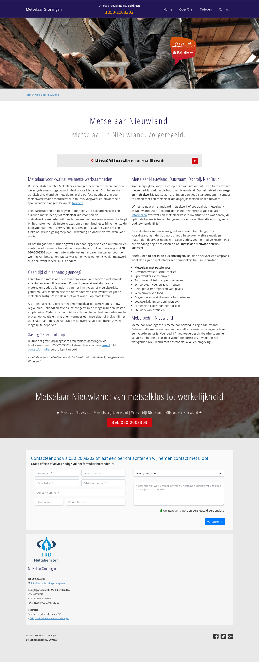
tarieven (77, 203)
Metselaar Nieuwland (47, 94)
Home (29, 94)
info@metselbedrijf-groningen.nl (48, 583)
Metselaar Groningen (44, 9)
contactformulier (39, 349)
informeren (139, 215)
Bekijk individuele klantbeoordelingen (49, 618)
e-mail (106, 345)
